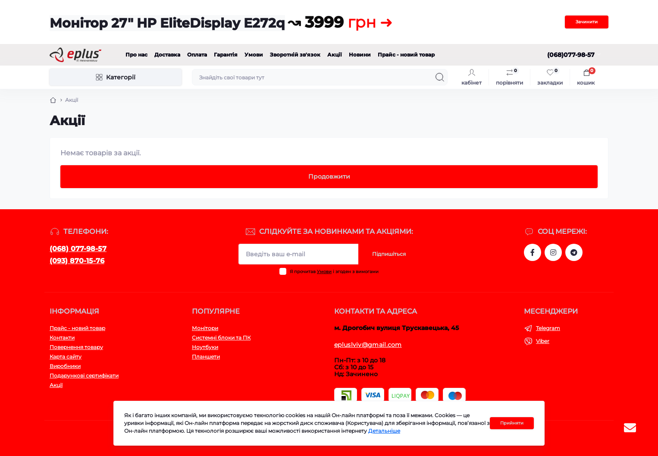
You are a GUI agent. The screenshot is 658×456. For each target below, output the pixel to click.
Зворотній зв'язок (295, 54)
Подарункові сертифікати (84, 375)
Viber (542, 341)
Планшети (206, 356)
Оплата (197, 54)
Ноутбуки (205, 347)
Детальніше (384, 431)
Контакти (62, 337)
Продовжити (329, 176)
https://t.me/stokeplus (573, 252)
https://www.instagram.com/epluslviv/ (553, 252)
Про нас (136, 54)
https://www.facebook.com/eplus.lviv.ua (532, 252)
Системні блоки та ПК (221, 337)
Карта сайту (65, 356)
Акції (334, 54)
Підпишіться (389, 254)
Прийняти (511, 423)
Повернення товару (76, 347)
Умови (253, 54)
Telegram (548, 328)
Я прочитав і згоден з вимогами (334, 271)
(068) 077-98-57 (78, 249)
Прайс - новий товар (406, 54)
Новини (360, 54)
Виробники (65, 366)
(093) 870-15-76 (77, 261)
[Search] (440, 77)
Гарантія (226, 54)
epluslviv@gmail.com (368, 345)
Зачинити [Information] (587, 22)
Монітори (205, 328)
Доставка (167, 54)
